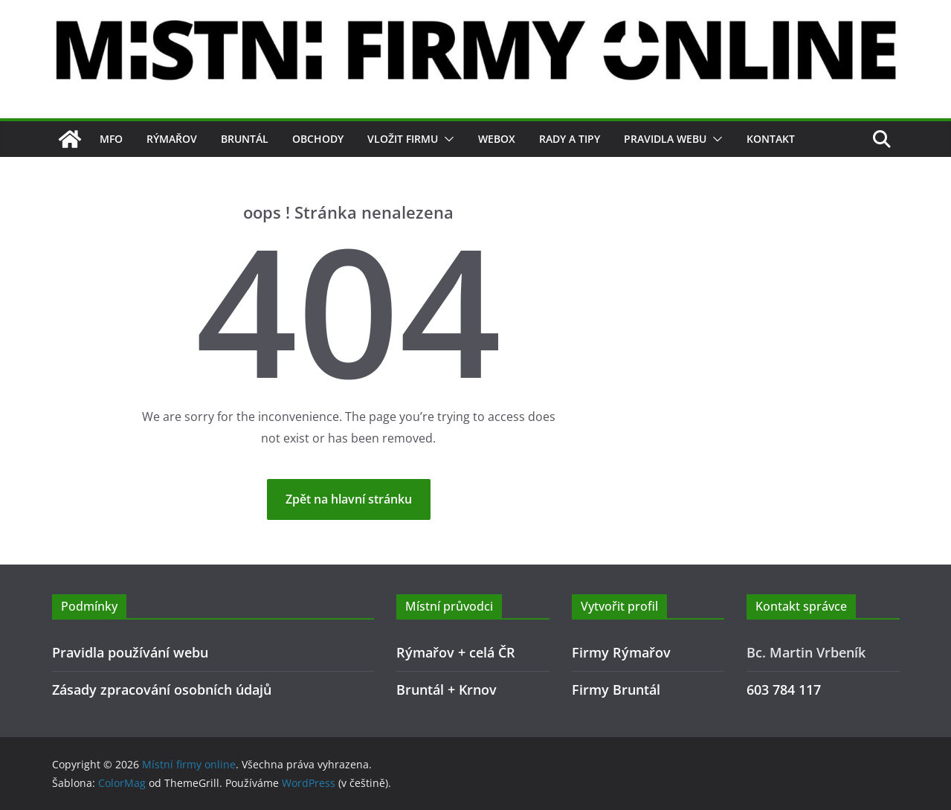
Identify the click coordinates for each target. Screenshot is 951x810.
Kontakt (771, 139)
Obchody (318, 139)
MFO (111, 139)
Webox (496, 139)
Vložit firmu (402, 139)
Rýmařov (171, 139)
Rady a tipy (569, 139)
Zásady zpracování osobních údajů (161, 689)
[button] (446, 139)
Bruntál (244, 139)
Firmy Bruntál (616, 689)
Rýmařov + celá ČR (455, 652)
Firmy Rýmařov (621, 652)
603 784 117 (784, 689)
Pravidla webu (665, 139)
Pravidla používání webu (130, 652)
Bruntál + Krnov (446, 689)
